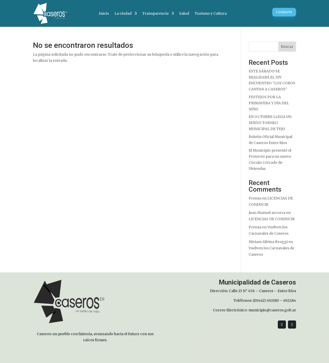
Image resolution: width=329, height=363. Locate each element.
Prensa (255, 198)
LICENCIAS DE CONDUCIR (272, 219)
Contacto (284, 12)
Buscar (287, 46)
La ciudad (123, 13)
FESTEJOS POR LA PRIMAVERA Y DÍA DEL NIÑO (269, 103)
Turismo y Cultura (211, 13)
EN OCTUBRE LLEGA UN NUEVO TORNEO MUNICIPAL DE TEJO (270, 122)
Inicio (104, 13)
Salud (184, 13)
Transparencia (155, 13)
